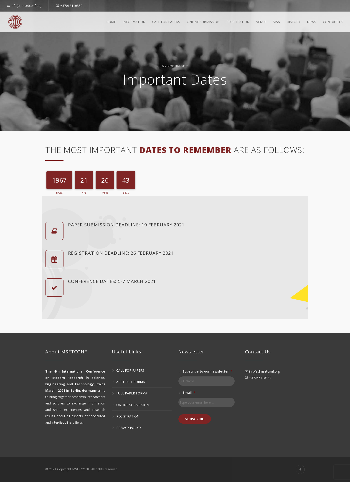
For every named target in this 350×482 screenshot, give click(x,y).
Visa (276, 22)
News (311, 22)
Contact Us (333, 22)
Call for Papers (130, 370)
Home (111, 22)
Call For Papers (166, 22)
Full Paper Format (132, 393)
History (293, 22)
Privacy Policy (128, 427)
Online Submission (203, 22)
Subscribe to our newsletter (207, 371)
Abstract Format (131, 382)
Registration (237, 22)
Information (134, 22)
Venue (261, 22)
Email (189, 393)
